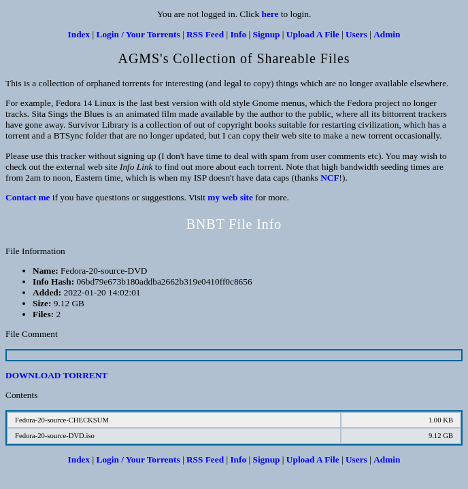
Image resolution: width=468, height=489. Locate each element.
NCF (329, 178)
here (270, 14)
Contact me (27, 197)
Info (238, 34)
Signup (266, 34)
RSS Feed (205, 34)
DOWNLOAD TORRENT (56, 375)
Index (79, 34)
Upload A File (312, 34)
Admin (386, 34)
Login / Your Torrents (138, 34)
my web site (230, 197)
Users (356, 34)
